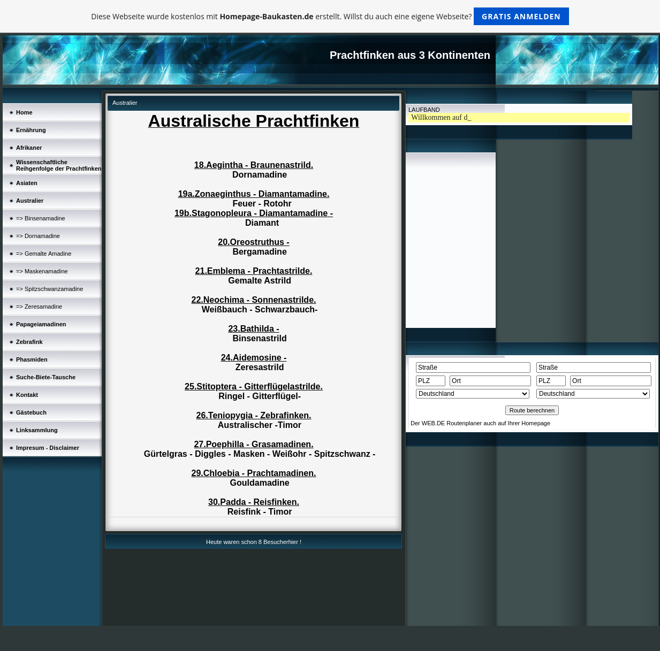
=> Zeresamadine (39, 306)
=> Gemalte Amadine (43, 253)
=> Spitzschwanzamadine (49, 289)
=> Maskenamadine (42, 271)
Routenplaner (464, 423)
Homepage (535, 423)
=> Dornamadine (38, 236)
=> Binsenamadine (40, 218)
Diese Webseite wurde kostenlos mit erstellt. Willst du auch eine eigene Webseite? (330, 16)
